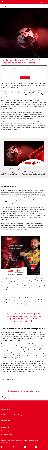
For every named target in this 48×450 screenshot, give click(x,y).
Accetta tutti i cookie (25, 77)
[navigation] (45, 2)
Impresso (3, 440)
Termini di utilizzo (11, 440)
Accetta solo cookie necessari (27, 73)
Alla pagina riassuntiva (8, 379)
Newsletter (5, 431)
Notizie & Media (6, 434)
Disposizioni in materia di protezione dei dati (27, 440)
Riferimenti (5, 427)
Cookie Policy (4, 442)
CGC (40, 440)
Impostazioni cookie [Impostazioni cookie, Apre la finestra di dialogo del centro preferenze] (8, 73)
